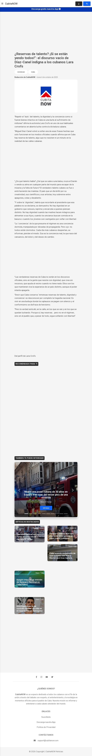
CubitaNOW (11, 3)
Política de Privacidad (46, 727)
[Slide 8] (57, 513)
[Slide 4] (39, 513)
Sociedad (21, 72)
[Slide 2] (30, 513)
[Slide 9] (61, 513)
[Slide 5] (44, 513)
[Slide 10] (66, 513)
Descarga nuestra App (46, 722)
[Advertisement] (46, 32)
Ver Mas (46, 508)
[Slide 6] (48, 513)
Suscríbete (46, 717)
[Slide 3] (35, 513)
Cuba (33, 72)
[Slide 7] (52, 513)
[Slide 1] (26, 513)
